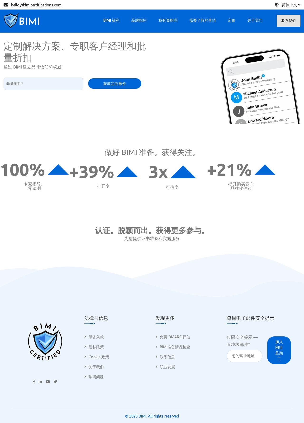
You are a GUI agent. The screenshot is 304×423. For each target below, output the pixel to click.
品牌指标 (139, 20)
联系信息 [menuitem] (167, 357)
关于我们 (254, 20)
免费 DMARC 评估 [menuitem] (175, 337)
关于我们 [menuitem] (96, 367)
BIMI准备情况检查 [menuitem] (175, 347)
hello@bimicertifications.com (36, 5)
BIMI (142, 416)
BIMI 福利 (111, 20)
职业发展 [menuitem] (167, 367)
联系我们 (288, 21)
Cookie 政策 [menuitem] (99, 357)
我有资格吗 (167, 20)
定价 (231, 20)
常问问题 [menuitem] (96, 377)
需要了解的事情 (202, 20)
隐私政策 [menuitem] (96, 347)
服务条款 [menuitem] (96, 337)
